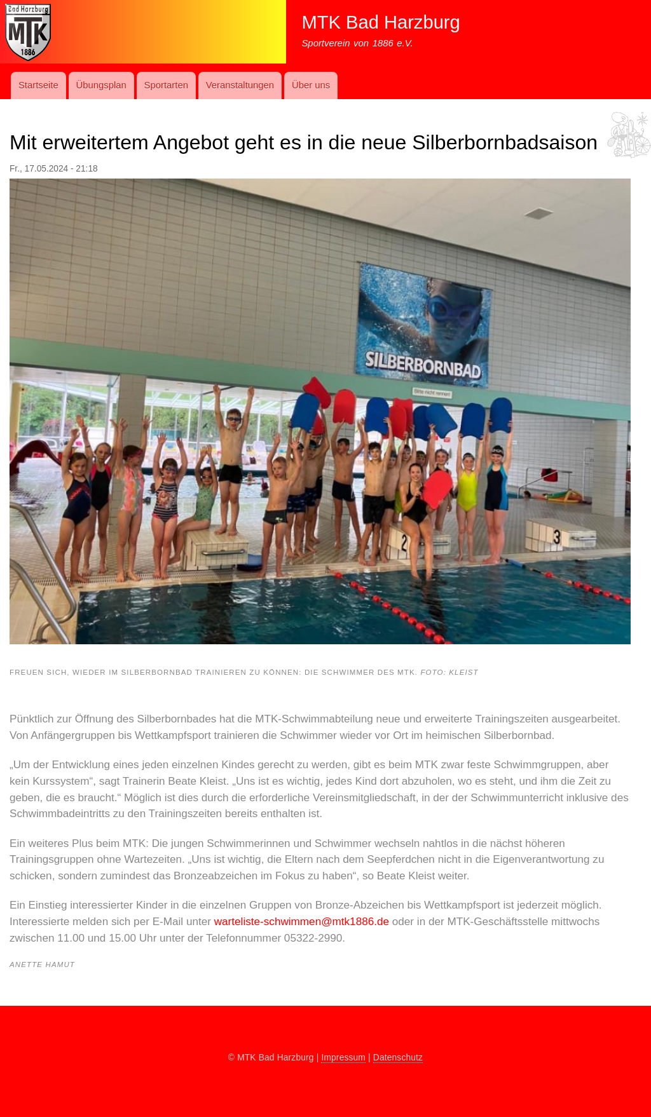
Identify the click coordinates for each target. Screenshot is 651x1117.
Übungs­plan (101, 85)
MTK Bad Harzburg (380, 22)
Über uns (311, 85)
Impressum (343, 1057)
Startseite (38, 85)
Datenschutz (398, 1057)
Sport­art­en (166, 85)
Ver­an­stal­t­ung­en (240, 85)
